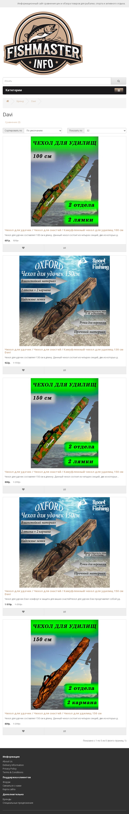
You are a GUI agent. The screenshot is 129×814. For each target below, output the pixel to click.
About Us (7, 761)
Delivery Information (13, 765)
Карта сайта (9, 789)
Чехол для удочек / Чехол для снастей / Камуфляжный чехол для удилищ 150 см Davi (64, 592)
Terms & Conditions (13, 772)
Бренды (7, 799)
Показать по (75, 130)
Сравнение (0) (12, 122)
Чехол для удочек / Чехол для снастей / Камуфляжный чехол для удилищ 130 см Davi (64, 351)
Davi (33, 101)
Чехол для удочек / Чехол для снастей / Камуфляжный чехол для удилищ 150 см (64, 471)
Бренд (20, 101)
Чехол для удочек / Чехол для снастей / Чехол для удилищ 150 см (53, 713)
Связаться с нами (12, 785)
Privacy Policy (9, 768)
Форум (6, 782)
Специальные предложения (18, 802)
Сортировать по (13, 130)
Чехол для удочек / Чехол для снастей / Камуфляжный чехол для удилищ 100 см (64, 230)
